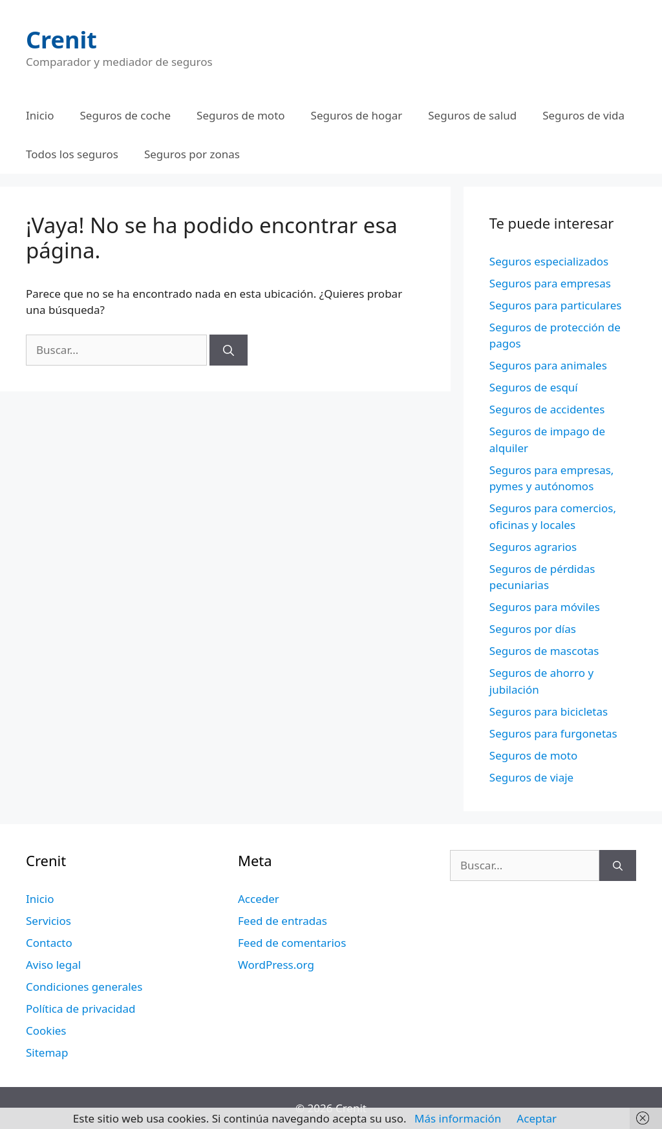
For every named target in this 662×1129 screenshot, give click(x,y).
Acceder (258, 898)
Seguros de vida (583, 115)
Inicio (40, 115)
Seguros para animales (548, 365)
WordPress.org (276, 964)
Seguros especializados (548, 261)
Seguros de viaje (531, 777)
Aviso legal (53, 964)
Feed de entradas (282, 920)
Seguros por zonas (192, 154)
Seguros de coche (125, 115)
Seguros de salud (472, 115)
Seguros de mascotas (544, 650)
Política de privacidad (80, 1008)
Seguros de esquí (533, 387)
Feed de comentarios (292, 942)
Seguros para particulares (555, 305)
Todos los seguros (72, 154)
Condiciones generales (84, 986)
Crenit (61, 40)
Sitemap (47, 1052)
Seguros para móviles (544, 606)
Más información (457, 1118)
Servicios (48, 920)
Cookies (46, 1030)
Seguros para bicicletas (548, 711)
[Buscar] (228, 350)
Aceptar (537, 1118)
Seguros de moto (240, 115)
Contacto (49, 942)
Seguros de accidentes (547, 409)
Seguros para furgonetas (553, 733)
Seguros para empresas (550, 283)
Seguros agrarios (533, 546)
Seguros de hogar (357, 115)
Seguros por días (532, 628)
